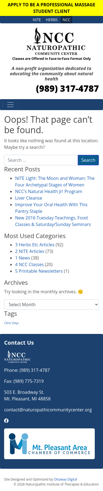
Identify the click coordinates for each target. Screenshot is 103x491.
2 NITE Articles (29, 251)
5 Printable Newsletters (39, 271)
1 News (22, 258)
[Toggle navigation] (10, 104)
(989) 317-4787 (67, 88)
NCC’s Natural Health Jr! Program (48, 191)
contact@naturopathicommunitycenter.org (48, 410)
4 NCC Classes (29, 264)
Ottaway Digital (65, 479)
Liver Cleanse (28, 198)
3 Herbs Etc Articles (34, 245)
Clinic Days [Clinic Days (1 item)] (11, 323)
